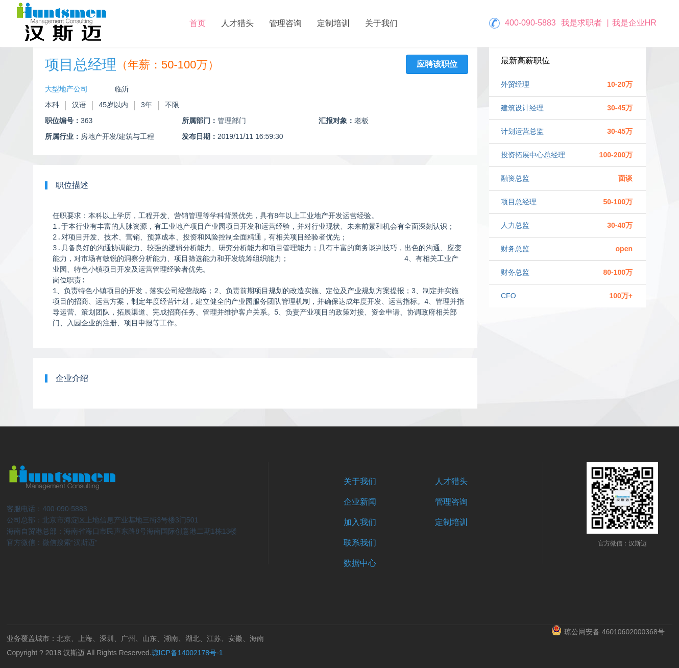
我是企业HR (634, 22)
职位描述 (72, 185)
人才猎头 (237, 23)
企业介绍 (72, 378)
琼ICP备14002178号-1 (187, 653)
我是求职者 (581, 22)
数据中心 (360, 563)
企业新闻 (360, 501)
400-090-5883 (530, 22)
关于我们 (381, 23)
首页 (197, 23)
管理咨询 (285, 23)
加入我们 (360, 522)
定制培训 (333, 23)
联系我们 (360, 542)
